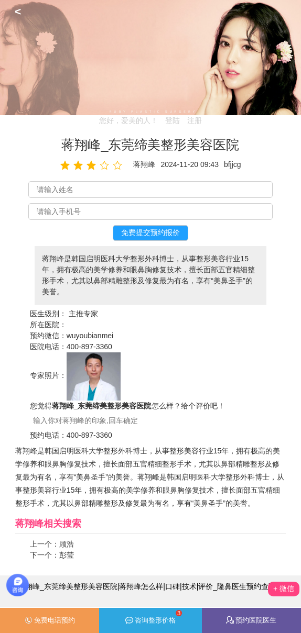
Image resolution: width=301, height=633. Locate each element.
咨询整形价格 (153, 617)
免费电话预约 (50, 620)
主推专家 (83, 313)
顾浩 (66, 544)
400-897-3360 (89, 346)
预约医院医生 (251, 620)
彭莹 (66, 555)
